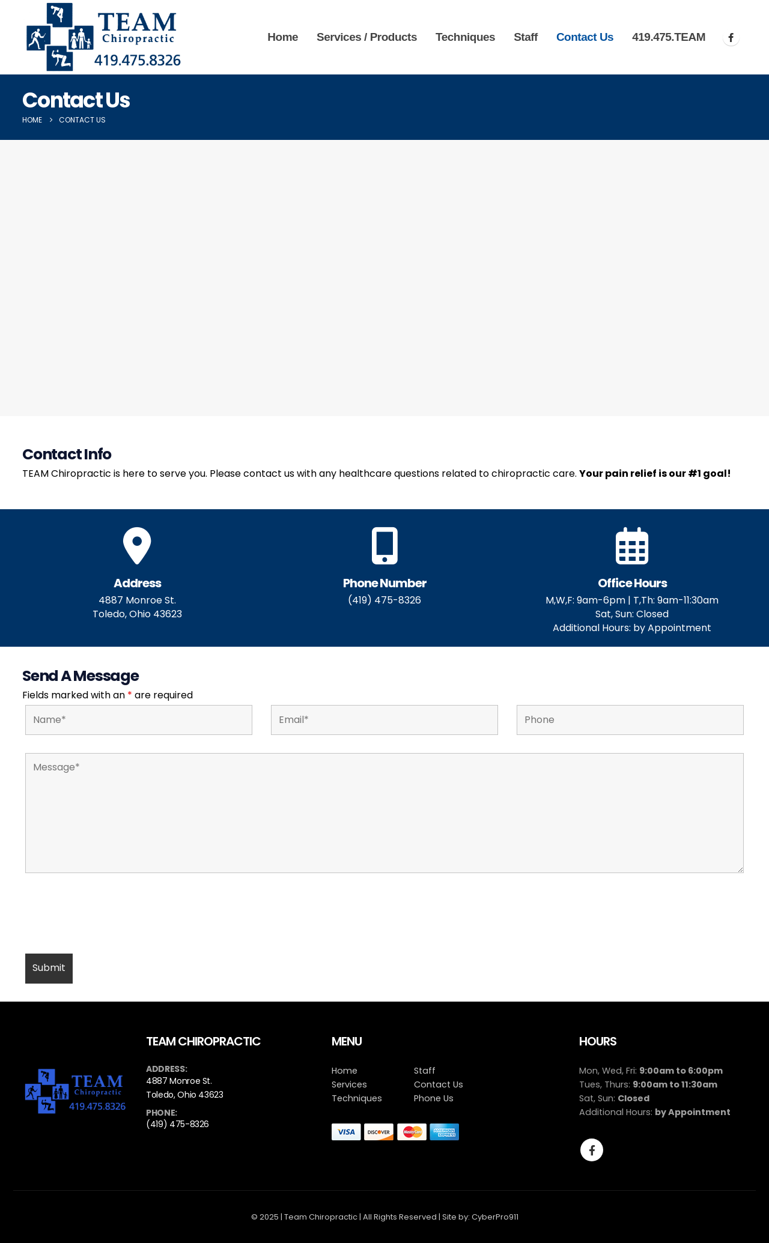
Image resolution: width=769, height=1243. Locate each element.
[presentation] (116, 915)
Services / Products (367, 37)
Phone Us (434, 1098)
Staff (526, 37)
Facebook (591, 1150)
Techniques (465, 37)
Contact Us (584, 37)
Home (282, 37)
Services (349, 1084)
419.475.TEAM (668, 37)
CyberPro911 (495, 1217)
